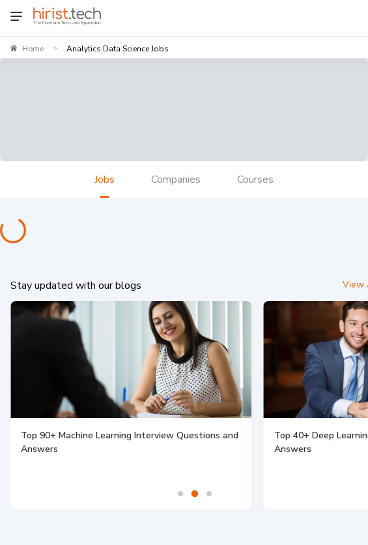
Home (33, 49)
